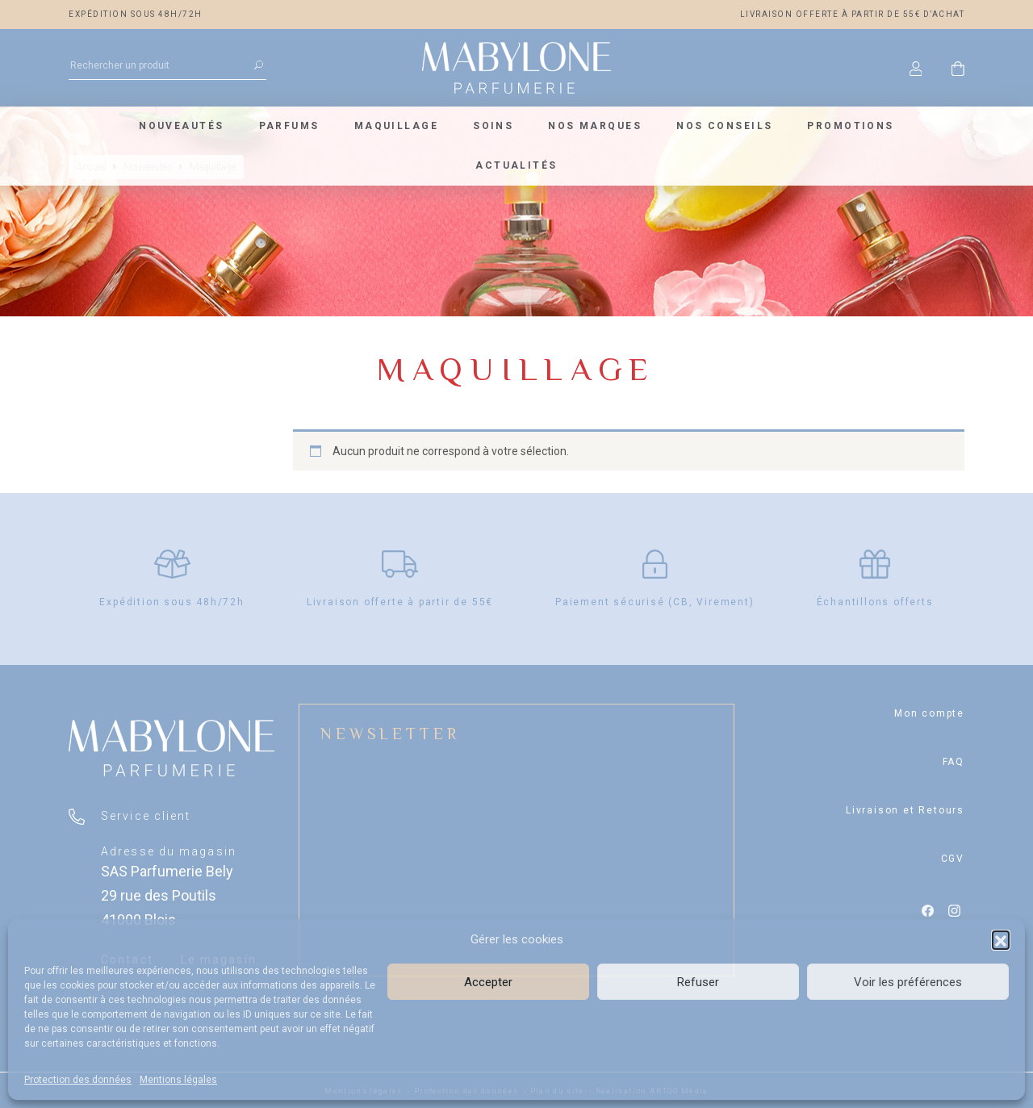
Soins (493, 126)
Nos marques (595, 126)
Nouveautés (181, 126)
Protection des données (78, 1079)
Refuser (698, 982)
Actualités (516, 165)
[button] (1001, 939)
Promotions (850, 126)
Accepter (488, 982)
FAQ (953, 761)
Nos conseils (724, 126)
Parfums (289, 126)
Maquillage (396, 126)
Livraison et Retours (905, 810)
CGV (952, 858)
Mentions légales (178, 1079)
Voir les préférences (908, 982)
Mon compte (929, 713)
